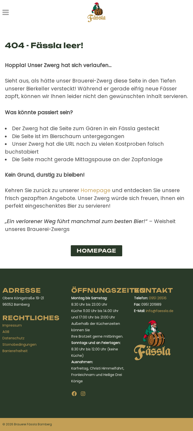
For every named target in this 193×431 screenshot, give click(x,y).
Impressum (12, 325)
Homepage (95, 190)
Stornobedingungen (19, 344)
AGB (5, 331)
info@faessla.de (159, 310)
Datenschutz (13, 338)
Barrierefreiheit (15, 350)
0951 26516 (158, 298)
